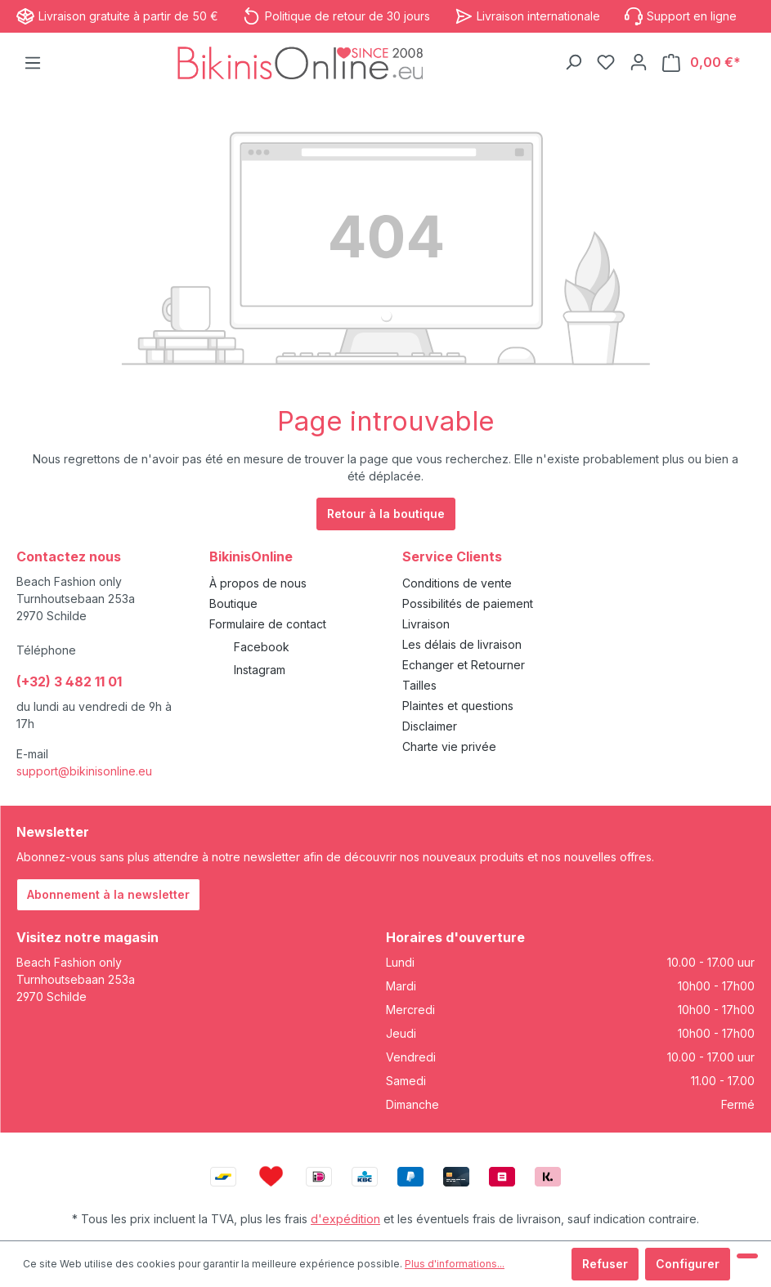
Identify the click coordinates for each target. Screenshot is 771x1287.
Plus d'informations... (454, 1264)
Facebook (261, 647)
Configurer (687, 1264)
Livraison (426, 624)
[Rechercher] (573, 62)
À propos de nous (258, 583)
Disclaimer (429, 726)
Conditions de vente (457, 583)
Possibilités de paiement (467, 603)
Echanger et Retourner (463, 665)
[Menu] (32, 63)
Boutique (233, 603)
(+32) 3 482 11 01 (69, 681)
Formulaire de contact (267, 624)
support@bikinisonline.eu (84, 771)
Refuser (605, 1264)
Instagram (259, 670)
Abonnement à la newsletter (108, 894)
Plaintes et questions (457, 706)
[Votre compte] (638, 62)
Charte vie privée (449, 746)
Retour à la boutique (386, 514)
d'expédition (345, 1219)
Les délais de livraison (462, 644)
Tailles (419, 685)
